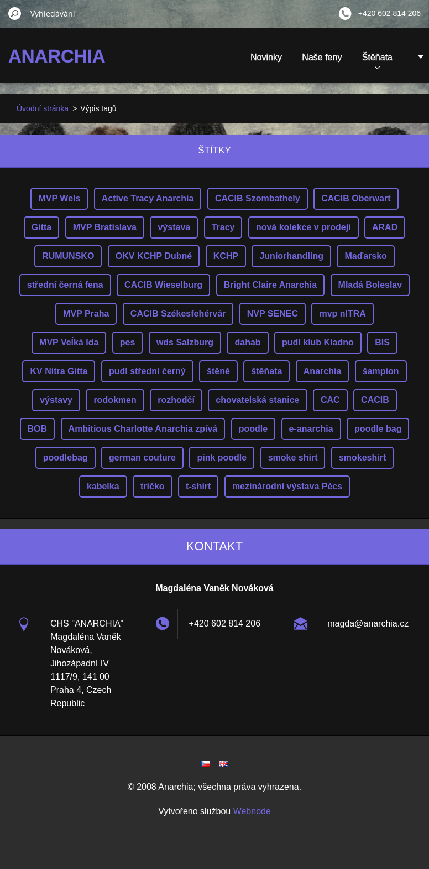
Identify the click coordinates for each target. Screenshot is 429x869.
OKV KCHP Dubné (154, 256)
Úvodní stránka (43, 108)
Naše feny (322, 57)
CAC (330, 400)
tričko (152, 486)
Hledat (15, 13)
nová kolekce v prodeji (303, 227)
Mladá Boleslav (370, 284)
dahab (247, 342)
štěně (218, 371)
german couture (142, 457)
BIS (382, 342)
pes (127, 342)
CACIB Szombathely (257, 198)
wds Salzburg (184, 342)
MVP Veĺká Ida (68, 342)
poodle (253, 428)
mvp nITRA (342, 313)
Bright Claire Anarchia (270, 284)
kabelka (103, 486)
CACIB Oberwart (355, 198)
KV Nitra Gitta (58, 371)
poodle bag (377, 428)
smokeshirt (362, 457)
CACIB (375, 400)
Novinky (266, 57)
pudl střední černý (147, 371)
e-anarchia (311, 428)
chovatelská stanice (257, 400)
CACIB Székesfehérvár (178, 313)
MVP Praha (86, 313)
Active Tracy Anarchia (148, 198)
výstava (174, 227)
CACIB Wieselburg (163, 284)
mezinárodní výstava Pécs (287, 486)
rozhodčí (176, 400)
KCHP (225, 256)
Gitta (41, 227)
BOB (38, 428)
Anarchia (322, 371)
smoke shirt (293, 457)
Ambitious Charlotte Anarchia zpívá (143, 428)
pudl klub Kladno (318, 342)
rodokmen (114, 400)
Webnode (252, 811)
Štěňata (377, 61)
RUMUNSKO (68, 256)
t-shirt (198, 486)
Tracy (223, 227)
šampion (381, 371)
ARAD (384, 227)
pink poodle (222, 457)
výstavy (56, 400)
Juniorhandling (291, 256)
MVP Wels (59, 198)
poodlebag (65, 457)
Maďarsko (365, 256)
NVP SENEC (272, 313)
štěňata (266, 371)
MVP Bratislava (105, 227)
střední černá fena (65, 284)
